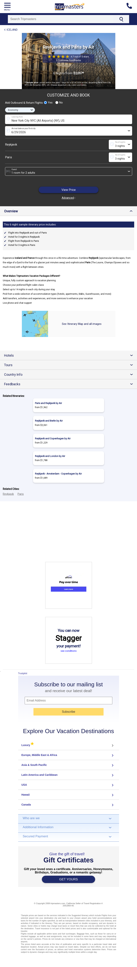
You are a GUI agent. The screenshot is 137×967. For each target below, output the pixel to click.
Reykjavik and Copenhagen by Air (52, 438)
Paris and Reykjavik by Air (48, 403)
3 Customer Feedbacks (68, 60)
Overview (69, 211)
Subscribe (68, 711)
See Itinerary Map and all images (81, 324)
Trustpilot (22, 673)
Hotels (70, 355)
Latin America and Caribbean (39, 774)
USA (24, 784)
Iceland (12, 29)
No (59, 102)
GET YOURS (68, 879)
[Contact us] (131, 6)
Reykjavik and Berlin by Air (49, 420)
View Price (68, 190)
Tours (70, 365)
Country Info (70, 374)
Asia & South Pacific (34, 764)
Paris (8, 157)
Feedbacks (70, 384)
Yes (48, 102)
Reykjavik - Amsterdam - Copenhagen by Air (58, 473)
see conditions (69, 650)
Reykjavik (11, 144)
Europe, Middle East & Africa (39, 755)
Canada (26, 804)
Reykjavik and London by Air (50, 456)
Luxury (27, 745)
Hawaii (25, 794)
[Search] (60, 19)
